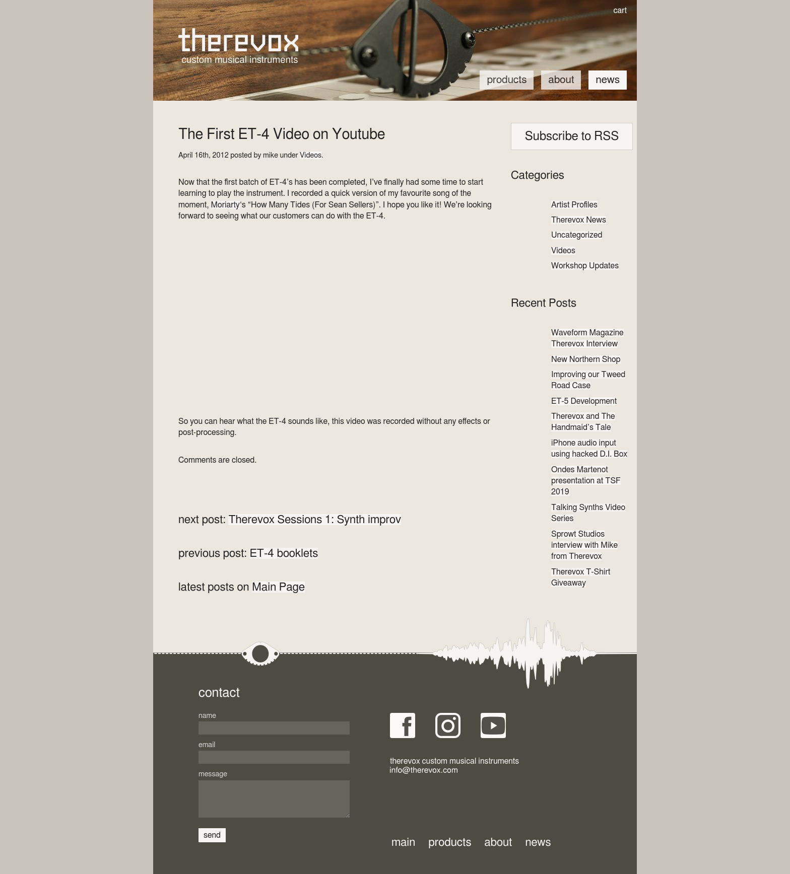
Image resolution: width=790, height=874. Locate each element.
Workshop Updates (585, 266)
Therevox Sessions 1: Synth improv (314, 519)
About (561, 80)
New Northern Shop (586, 359)
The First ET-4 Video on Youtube (281, 134)
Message (213, 774)
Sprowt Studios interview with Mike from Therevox (584, 545)
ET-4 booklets (284, 553)
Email (207, 745)
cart (620, 11)
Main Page (278, 587)
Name (207, 715)
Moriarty (225, 205)
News (608, 80)
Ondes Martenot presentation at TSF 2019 (586, 481)
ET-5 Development (584, 401)
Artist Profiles (574, 205)
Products (506, 80)
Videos (310, 155)
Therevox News (578, 220)
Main (403, 842)
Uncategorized (576, 235)
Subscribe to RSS (572, 136)
